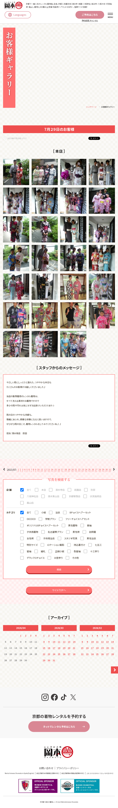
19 (69, 470)
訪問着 (92, 532)
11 (42, 470)
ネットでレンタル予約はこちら (59, 727)
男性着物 (72, 526)
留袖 (29, 552)
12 (45, 470)
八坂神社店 (32, 496)
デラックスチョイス (36, 558)
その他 (75, 558)
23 (82, 470)
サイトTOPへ (59, 591)
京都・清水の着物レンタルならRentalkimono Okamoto (59, 802)
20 (72, 470)
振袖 (89, 526)
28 (99, 470)
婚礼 (43, 552)
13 (48, 470)
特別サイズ (32, 545)
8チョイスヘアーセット (80, 513)
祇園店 (77, 490)
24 (86, 470)
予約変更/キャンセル (90, 20)
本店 (43, 490)
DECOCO (31, 519)
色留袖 (77, 552)
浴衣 (57, 513)
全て (29, 490)
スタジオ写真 (70, 539)
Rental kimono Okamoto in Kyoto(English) (19, 774)
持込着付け (79, 545)
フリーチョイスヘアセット (77, 519)
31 (110, 470)
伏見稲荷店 (95, 496)
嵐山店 (30, 503)
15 (55, 470)
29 (103, 470)
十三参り (94, 552)
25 (89, 470)
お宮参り (58, 558)
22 (79, 470)
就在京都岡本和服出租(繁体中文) (72, 774)
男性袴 (76, 532)
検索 (59, 570)
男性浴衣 (91, 539)
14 (52, 470)
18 (65, 470)
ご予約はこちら (90, 15)
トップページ (91, 107)
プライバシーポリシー (67, 769)
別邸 (93, 490)
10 (38, 470)
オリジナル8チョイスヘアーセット (43, 526)
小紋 (43, 513)
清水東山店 (53, 496)
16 (59, 470)
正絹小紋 (59, 552)
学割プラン (50, 519)
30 (106, 470)
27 (96, 470)
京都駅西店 (74, 496)
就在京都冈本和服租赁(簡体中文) (47, 774)
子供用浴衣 (49, 539)
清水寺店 (60, 490)
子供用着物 (32, 532)
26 (93, 470)
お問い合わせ (46, 769)
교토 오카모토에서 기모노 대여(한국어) (100, 774)
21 (76, 470)
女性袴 (30, 539)
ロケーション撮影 (55, 545)
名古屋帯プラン (55, 532)
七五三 (98, 545)
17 (62, 470)
